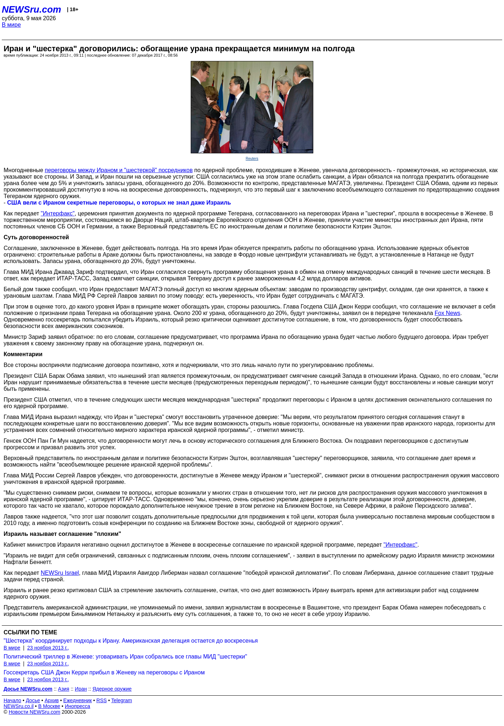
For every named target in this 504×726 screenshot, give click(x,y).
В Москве (49, 706)
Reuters (252, 159)
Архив (52, 700)
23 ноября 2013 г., (48, 648)
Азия (63, 689)
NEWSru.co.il (19, 706)
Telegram (121, 700)
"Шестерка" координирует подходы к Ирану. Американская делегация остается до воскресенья (131, 641)
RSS (101, 700)
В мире (11, 25)
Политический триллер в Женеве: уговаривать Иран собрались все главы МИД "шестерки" (125, 656)
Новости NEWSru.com (34, 712)
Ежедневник (77, 700)
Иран (81, 689)
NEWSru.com (31, 9)
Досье (33, 700)
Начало (12, 700)
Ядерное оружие (112, 689)
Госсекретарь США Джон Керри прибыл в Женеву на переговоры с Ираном (104, 672)
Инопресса (77, 706)
